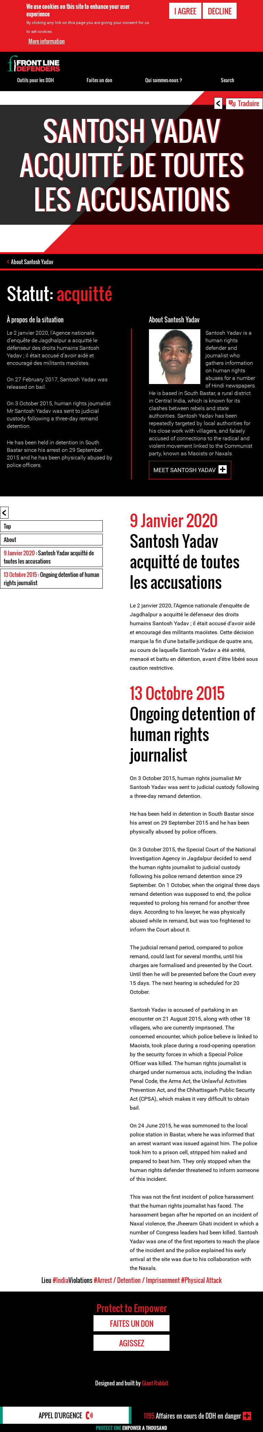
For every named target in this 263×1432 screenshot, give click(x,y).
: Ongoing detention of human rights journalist (51, 578)
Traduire (248, 103)
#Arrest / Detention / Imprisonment (137, 1280)
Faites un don (99, 80)
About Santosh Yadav (32, 262)
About (10, 539)
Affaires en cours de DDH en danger (192, 1415)
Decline (219, 10)
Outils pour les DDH (35, 80)
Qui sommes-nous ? (163, 80)
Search (227, 80)
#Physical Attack (201, 1280)
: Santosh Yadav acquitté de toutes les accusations (49, 557)
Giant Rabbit (155, 1383)
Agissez (131, 1342)
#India (60, 1280)
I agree (185, 10)
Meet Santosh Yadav (184, 469)
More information (46, 41)
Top (7, 526)
